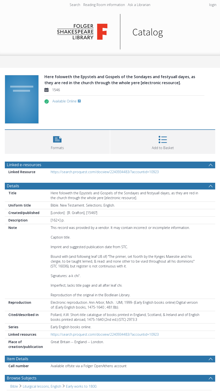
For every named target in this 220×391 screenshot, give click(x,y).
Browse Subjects (22, 378)
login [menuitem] (212, 4)
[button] (57, 141)
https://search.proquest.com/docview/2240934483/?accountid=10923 (105, 172)
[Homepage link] (110, 30)
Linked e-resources (24, 164)
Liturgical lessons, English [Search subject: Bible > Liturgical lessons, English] (42, 386)
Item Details (17, 358)
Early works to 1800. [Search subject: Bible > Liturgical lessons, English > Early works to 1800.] (81, 386)
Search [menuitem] (75, 4)
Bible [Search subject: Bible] (14, 386)
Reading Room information (104, 4)
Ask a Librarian (139, 4)
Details (13, 186)
